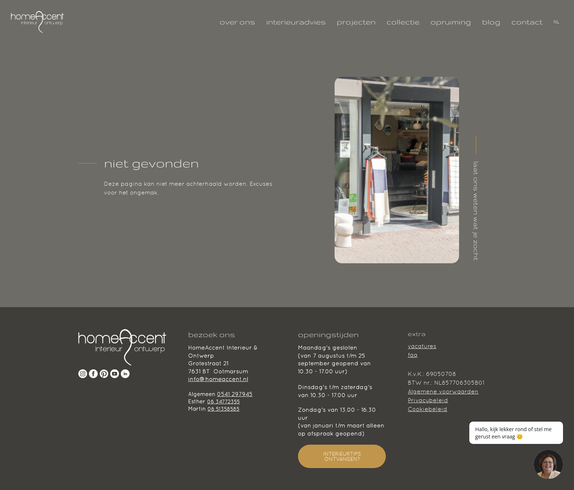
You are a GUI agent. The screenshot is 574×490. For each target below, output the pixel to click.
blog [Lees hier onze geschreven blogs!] (491, 22)
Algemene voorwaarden (443, 391)
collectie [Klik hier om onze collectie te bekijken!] (403, 22)
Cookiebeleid (427, 409)
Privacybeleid (428, 400)
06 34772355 (223, 401)
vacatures (422, 346)
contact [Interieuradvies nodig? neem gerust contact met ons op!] (527, 22)
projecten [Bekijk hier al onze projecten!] (356, 22)
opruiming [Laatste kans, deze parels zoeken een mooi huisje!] (450, 22)
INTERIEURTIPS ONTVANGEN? (342, 456)
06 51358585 (223, 409)
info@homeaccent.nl (218, 379)
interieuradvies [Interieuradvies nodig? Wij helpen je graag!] (296, 22)
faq (413, 354)
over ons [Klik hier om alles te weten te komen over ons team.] (237, 22)
